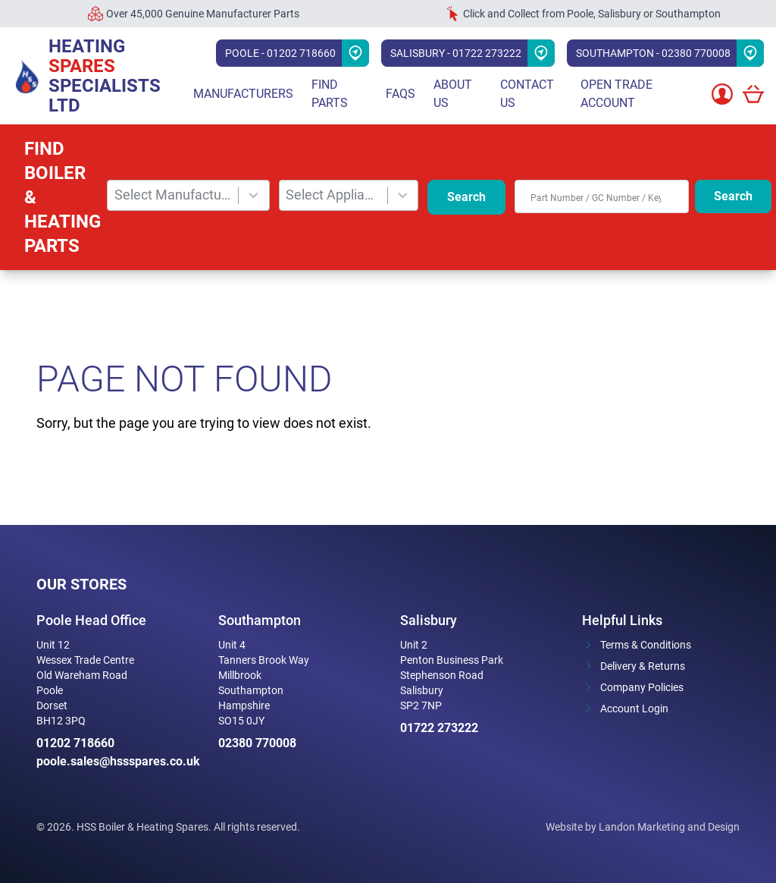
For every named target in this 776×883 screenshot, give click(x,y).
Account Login (634, 708)
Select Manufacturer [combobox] (173, 195)
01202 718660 (75, 743)
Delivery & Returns (642, 666)
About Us (452, 93)
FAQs (400, 93)
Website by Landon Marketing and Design (643, 827)
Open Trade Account (616, 93)
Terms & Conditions (645, 645)
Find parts (329, 93)
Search (466, 197)
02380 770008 (257, 743)
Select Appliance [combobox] (333, 195)
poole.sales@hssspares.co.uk (115, 761)
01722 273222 (439, 728)
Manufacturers (243, 93)
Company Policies (642, 687)
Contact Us (527, 93)
